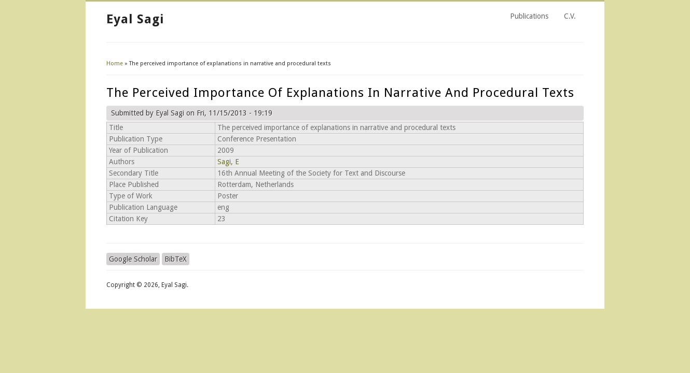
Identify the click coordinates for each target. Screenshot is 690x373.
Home (114, 63)
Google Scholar (133, 259)
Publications (529, 16)
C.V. (570, 16)
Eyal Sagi (135, 19)
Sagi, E (228, 161)
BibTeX (175, 259)
